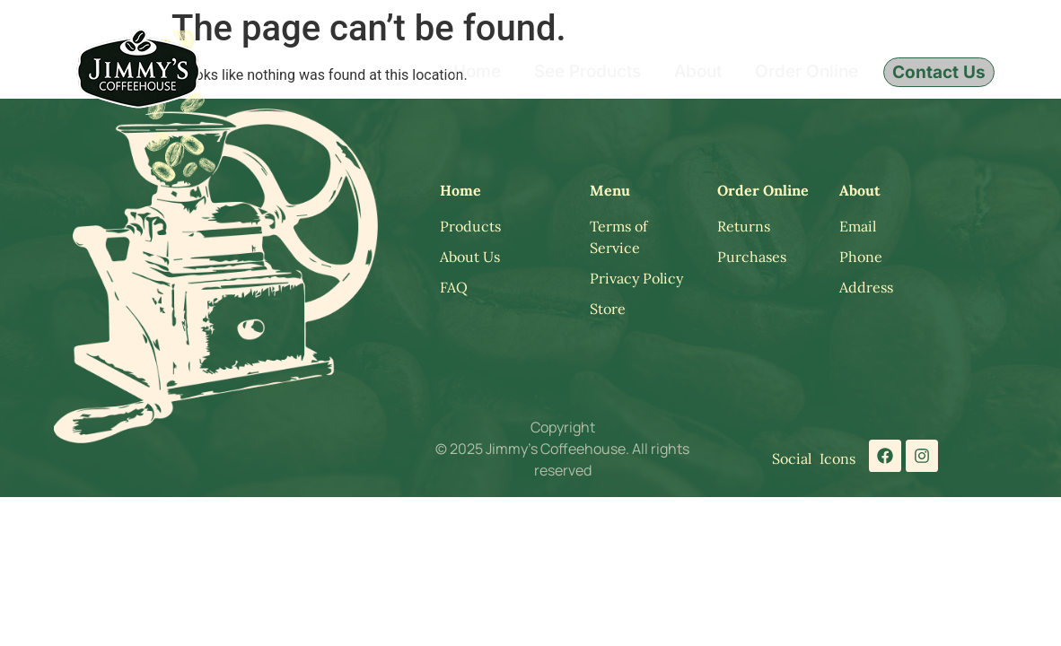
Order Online (806, 71)
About (698, 71)
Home (477, 71)
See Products (587, 71)
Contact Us (939, 72)
